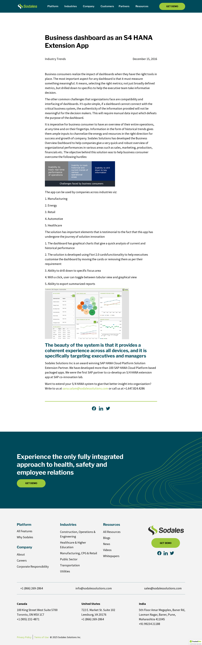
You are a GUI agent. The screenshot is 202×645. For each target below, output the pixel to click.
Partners (125, 6)
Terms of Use (41, 637)
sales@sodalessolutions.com (163, 588)
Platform (53, 6)
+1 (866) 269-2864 (31, 588)
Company (89, 6)
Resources (143, 6)
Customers (107, 6)
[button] (195, 642)
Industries (71, 6)
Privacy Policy (24, 637)
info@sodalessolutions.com (93, 588)
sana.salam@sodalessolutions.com (85, 388)
